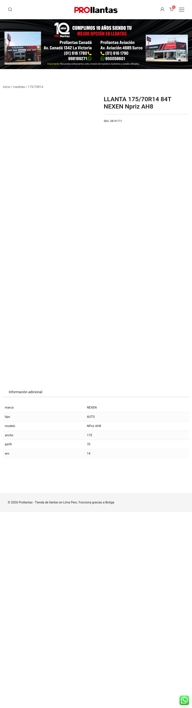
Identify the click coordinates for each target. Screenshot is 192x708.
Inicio (6, 87)
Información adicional (25, 588)
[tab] (25, 588)
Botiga (109, 698)
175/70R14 (35, 87)
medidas (19, 87)
